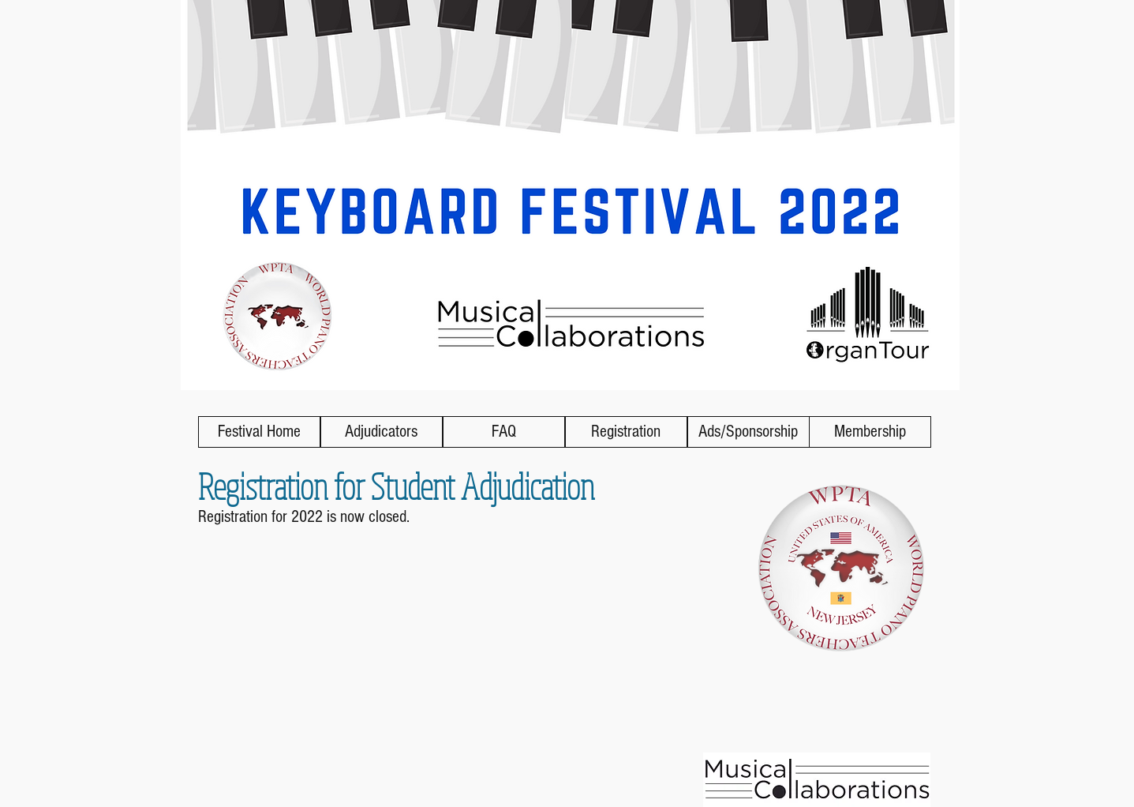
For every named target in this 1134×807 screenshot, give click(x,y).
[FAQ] (504, 432)
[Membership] (870, 432)
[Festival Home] (259, 432)
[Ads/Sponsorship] (748, 432)
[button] (626, 432)
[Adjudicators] (381, 432)
